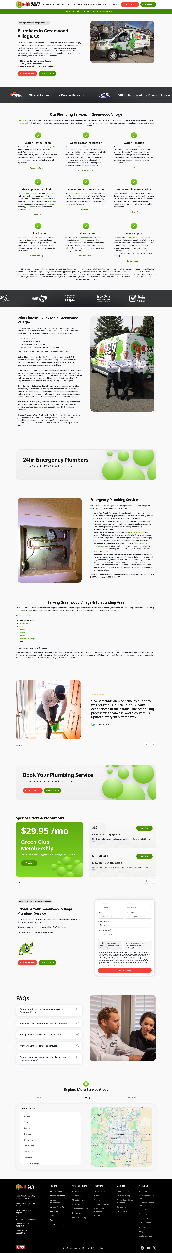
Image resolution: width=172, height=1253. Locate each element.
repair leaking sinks (29, 193)
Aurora (22, 636)
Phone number (131, 912)
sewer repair (132, 237)
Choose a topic (103, 921)
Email (100, 912)
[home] (28, 4)
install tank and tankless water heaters (85, 147)
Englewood (23, 626)
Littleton (22, 629)
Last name (129, 903)
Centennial (23, 623)
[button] (47, 4)
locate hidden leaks (86, 237)
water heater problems (48, 147)
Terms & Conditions (105, 965)
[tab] (39, 1097)
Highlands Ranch (26, 645)
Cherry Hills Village (27, 639)
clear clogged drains (29, 237)
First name (102, 903)
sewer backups (133, 532)
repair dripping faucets (78, 193)
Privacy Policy (117, 965)
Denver (22, 632)
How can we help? (104, 930)
